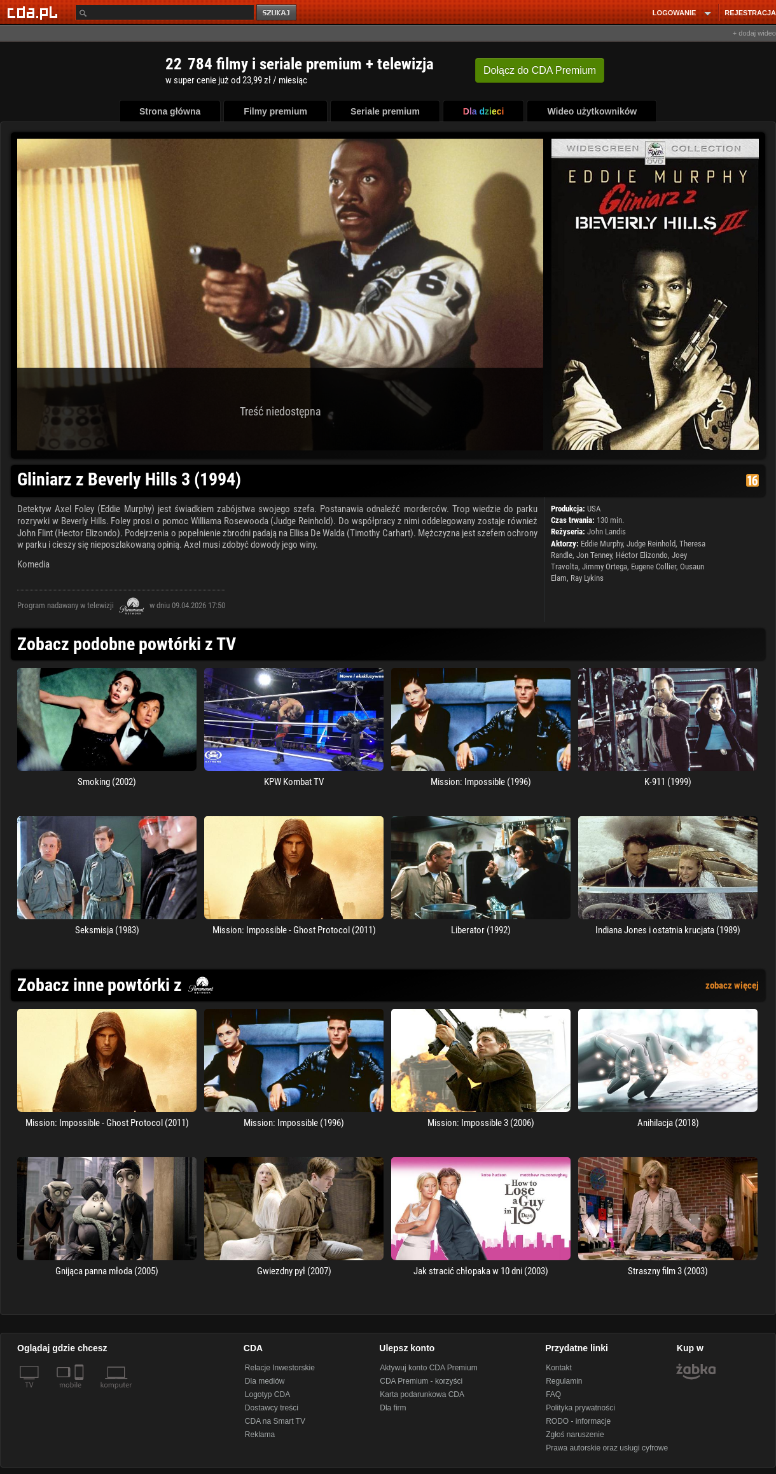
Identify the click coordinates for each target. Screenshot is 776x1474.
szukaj (277, 13)
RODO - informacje (578, 1421)
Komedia (33, 564)
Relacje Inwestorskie (280, 1367)
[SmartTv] (80, 1392)
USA (593, 508)
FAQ (553, 1394)
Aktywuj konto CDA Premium (428, 1367)
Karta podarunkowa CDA (422, 1394)
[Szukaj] (164, 12)
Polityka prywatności (580, 1407)
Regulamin (564, 1381)
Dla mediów (265, 1381)
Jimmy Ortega (604, 566)
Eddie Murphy (602, 543)
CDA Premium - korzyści (421, 1381)
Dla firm (393, 1407)
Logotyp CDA (267, 1394)
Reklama (260, 1434)
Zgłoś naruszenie (575, 1434)
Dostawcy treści (271, 1407)
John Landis (606, 531)
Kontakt (559, 1367)
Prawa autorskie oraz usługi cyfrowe (607, 1447)
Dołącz (539, 70)
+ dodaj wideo (754, 33)
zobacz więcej (732, 985)
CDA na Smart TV (275, 1421)
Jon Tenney (594, 555)
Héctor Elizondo (642, 555)
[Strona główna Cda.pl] (34, 12)
